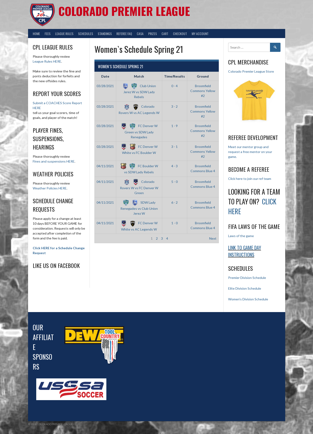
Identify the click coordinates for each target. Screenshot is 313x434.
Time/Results (174, 76)
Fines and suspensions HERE (54, 161)
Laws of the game (241, 236)
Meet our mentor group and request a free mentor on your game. (250, 152)
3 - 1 (174, 147)
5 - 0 (174, 182)
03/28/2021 (105, 86)
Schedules (85, 33)
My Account (200, 33)
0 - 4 (174, 86)
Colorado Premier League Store (251, 71)
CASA (140, 33)
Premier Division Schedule (247, 278)
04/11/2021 (105, 166)
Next (212, 238)
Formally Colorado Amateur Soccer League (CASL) (250, 424)
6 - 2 (174, 202)
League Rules (64, 33)
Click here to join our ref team (249, 179)
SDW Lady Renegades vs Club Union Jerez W (139, 207)
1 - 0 (174, 223)
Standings (105, 33)
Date (105, 76)
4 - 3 (174, 166)
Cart (165, 33)
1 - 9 (174, 126)
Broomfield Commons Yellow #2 (202, 91)
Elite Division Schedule (244, 288)
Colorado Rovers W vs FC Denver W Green (139, 187)
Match (139, 76)
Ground (203, 76)
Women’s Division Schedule (248, 299)
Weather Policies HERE (50, 188)
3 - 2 (174, 106)
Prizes (152, 33)
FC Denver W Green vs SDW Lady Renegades (139, 131)
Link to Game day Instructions (244, 251)
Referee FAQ (124, 33)
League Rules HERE (47, 61)
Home (36, 33)
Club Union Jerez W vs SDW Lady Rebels (139, 91)
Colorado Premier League (124, 11)
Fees (47, 33)
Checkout (180, 33)
